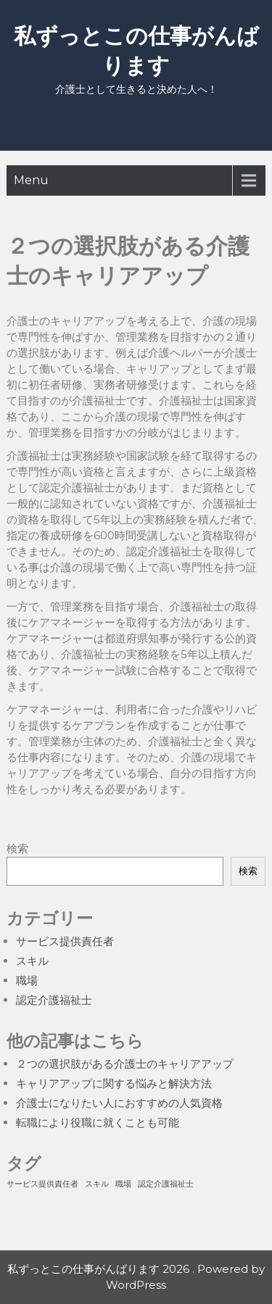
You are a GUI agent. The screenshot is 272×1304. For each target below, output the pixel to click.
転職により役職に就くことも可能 (97, 1122)
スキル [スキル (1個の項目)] (97, 1184)
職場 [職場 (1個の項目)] (123, 1184)
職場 (27, 980)
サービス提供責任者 (65, 941)
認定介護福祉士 (54, 1000)
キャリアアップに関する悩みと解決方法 (114, 1083)
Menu (31, 180)
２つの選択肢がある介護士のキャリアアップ (125, 1064)
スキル (32, 961)
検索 (17, 848)
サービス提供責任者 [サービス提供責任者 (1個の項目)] (42, 1184)
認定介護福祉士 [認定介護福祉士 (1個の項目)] (166, 1184)
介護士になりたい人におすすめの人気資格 (119, 1103)
